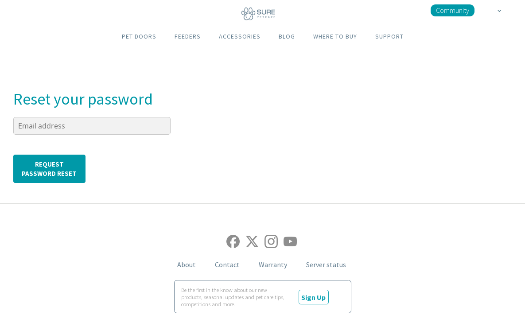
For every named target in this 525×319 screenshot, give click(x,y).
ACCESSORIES (240, 36)
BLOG (287, 36)
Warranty (273, 264)
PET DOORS (139, 36)
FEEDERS (188, 36)
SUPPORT (389, 36)
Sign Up (313, 297)
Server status (326, 264)
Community (452, 10)
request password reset (49, 169)
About (186, 264)
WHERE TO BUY (335, 36)
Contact (227, 264)
